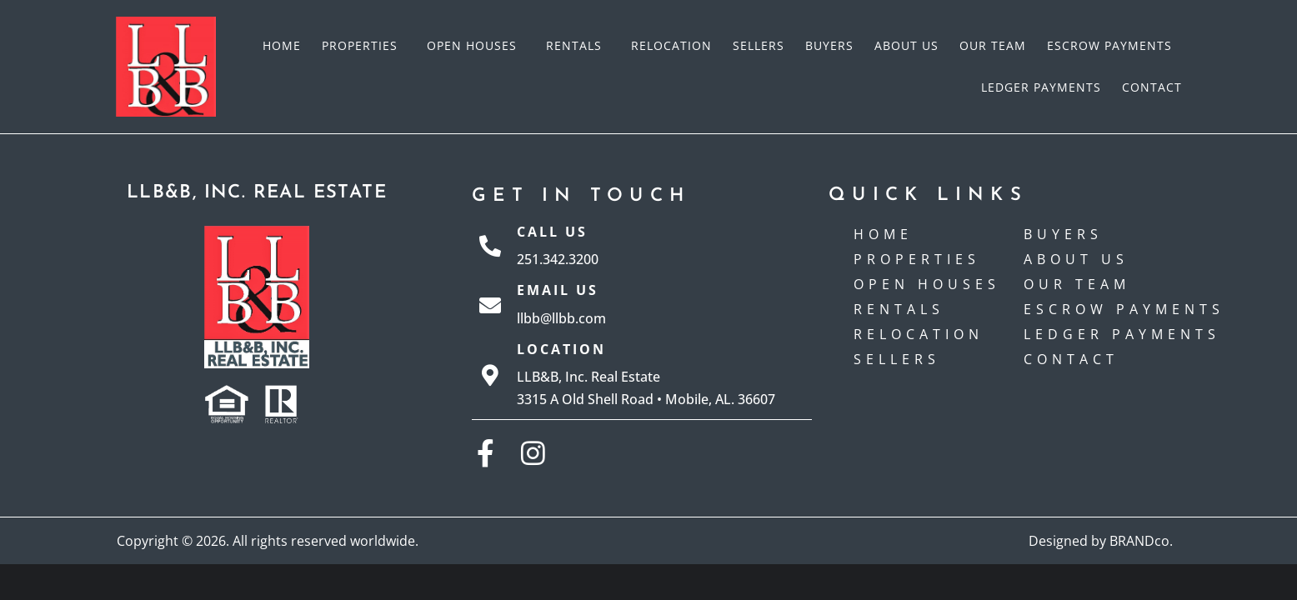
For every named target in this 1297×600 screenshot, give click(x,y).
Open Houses (476, 46)
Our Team (992, 45)
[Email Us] (490, 305)
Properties (364, 46)
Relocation (671, 45)
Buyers (829, 45)
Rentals (578, 46)
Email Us (557, 290)
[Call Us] (490, 246)
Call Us (552, 231)
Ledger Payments (1041, 87)
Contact (1152, 87)
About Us (906, 45)
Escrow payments (1109, 45)
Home (282, 45)
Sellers (758, 45)
